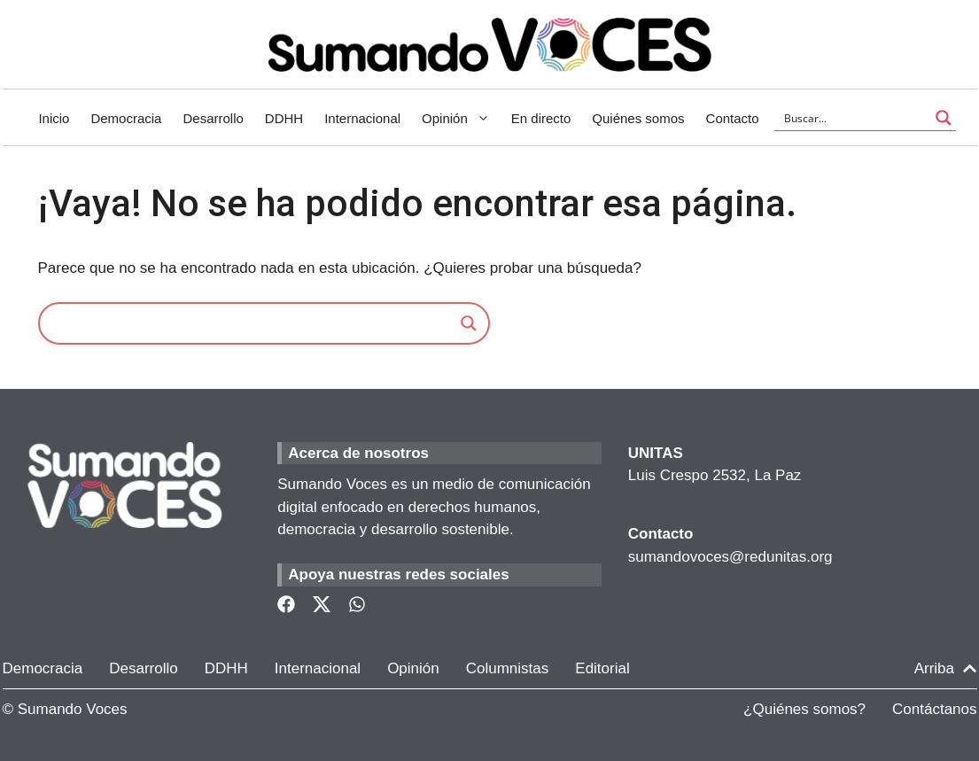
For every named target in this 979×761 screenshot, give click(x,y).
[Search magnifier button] (943, 117)
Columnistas (507, 668)
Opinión (461, 118)
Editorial (602, 668)
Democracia (125, 118)
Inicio (53, 118)
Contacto (732, 118)
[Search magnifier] (468, 323)
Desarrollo (213, 118)
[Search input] (853, 118)
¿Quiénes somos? (804, 709)
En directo (541, 118)
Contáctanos (934, 709)
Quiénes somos (638, 118)
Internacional (362, 118)
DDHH (284, 118)
